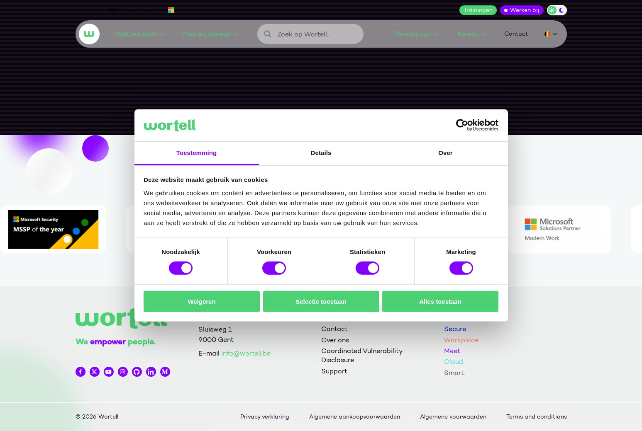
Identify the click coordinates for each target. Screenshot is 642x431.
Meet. (452, 351)
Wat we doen (140, 34)
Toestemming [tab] (196, 152)
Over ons (335, 340)
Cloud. (454, 362)
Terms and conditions (536, 416)
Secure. (455, 329)
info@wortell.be (246, 353)
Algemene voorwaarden (453, 416)
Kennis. (471, 34)
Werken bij (524, 10)
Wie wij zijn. (417, 34)
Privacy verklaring (264, 416)
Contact (516, 33)
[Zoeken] (310, 34)
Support (334, 371)
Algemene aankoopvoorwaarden (354, 416)
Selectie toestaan (321, 301)
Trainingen (478, 10)
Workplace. (462, 340)
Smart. (454, 373)
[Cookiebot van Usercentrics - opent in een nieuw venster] (462, 125)
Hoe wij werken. (210, 34)
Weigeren (201, 301)
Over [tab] (445, 152)
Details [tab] (321, 152)
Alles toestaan (440, 301)
